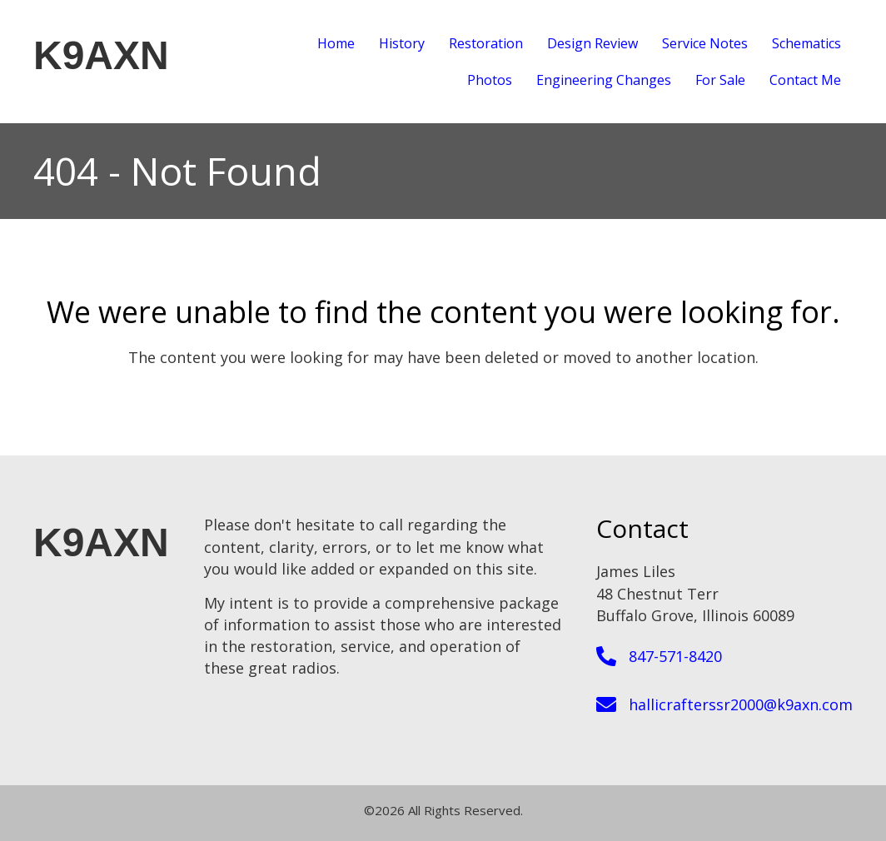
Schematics (806, 43)
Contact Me (805, 80)
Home (336, 43)
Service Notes (705, 43)
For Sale (720, 80)
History (402, 43)
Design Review (592, 43)
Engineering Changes (603, 80)
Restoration (486, 43)
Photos (489, 80)
